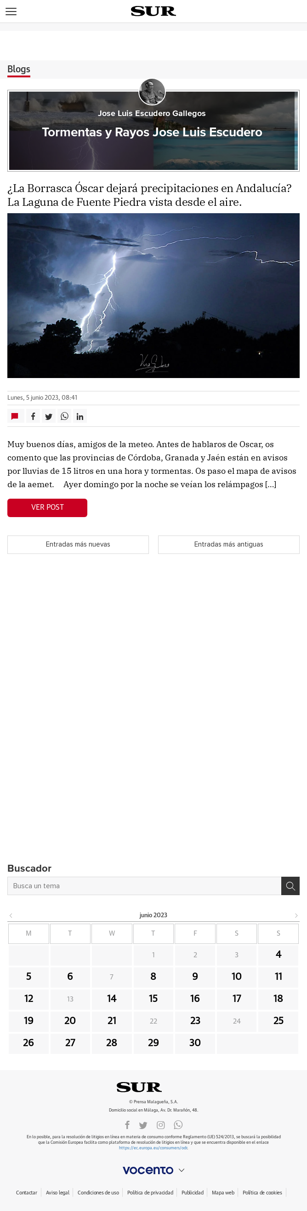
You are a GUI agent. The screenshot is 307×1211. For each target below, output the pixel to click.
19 (29, 1021)
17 (237, 999)
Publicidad (192, 1192)
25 (278, 1021)
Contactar (26, 1192)
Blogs (18, 69)
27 (70, 1043)
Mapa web (223, 1192)
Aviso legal (57, 1192)
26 (28, 1043)
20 (70, 1021)
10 (237, 977)
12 (28, 999)
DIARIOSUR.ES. (153, 1087)
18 (278, 999)
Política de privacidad (150, 1192)
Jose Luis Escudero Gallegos (152, 114)
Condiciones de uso (98, 1192)
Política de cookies (262, 1192)
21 (112, 1021)
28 (111, 1043)
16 (195, 999)
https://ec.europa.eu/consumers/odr (153, 1148)
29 (153, 1043)
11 (278, 977)
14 (111, 999)
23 (195, 1021)
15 (153, 999)
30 (195, 1043)
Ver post (47, 507)
